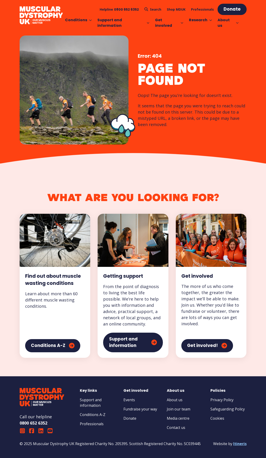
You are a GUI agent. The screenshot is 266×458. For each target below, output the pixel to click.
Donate (129, 418)
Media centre (178, 418)
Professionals (92, 423)
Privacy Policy (221, 399)
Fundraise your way (140, 409)
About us (228, 22)
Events (129, 399)
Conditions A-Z (92, 414)
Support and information (123, 22)
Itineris (240, 443)
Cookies (217, 418)
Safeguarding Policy (227, 409)
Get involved (169, 22)
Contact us (176, 427)
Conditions (78, 20)
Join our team (178, 409)
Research (200, 20)
